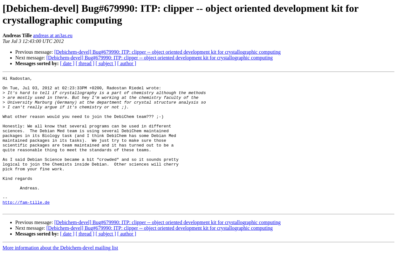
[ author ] (126, 63)
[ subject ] (106, 63)
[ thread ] (85, 63)
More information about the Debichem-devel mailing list (60, 274)
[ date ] (67, 63)
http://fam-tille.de (26, 228)
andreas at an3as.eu (52, 35)
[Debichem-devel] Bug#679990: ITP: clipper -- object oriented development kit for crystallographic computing (167, 52)
